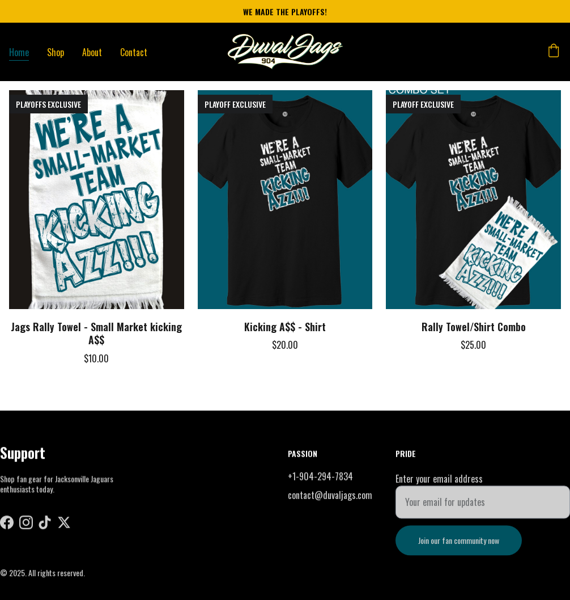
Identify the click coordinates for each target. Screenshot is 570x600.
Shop (55, 52)
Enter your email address (439, 483)
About (92, 52)
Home (19, 52)
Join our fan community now (458, 545)
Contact (133, 52)
